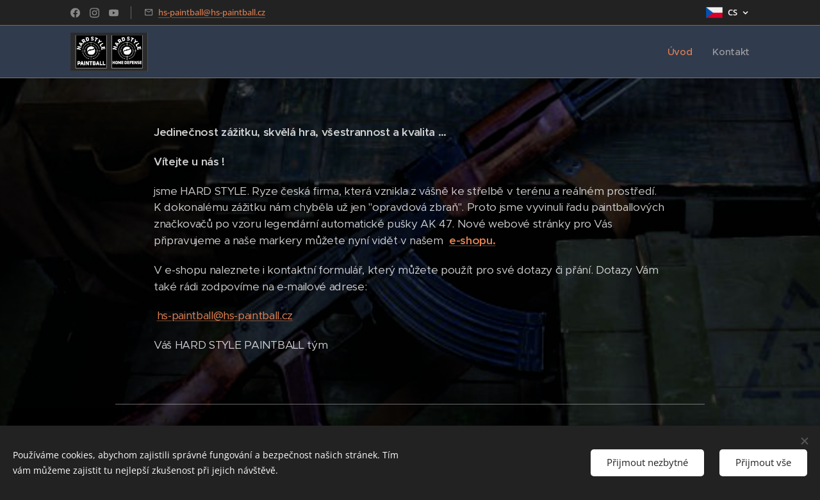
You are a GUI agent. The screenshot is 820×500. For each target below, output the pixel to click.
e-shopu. (472, 240)
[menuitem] (681, 52)
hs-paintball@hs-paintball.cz (211, 12)
